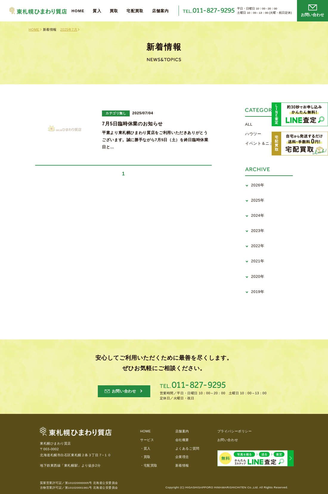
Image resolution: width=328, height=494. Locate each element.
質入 (97, 11)
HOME (78, 11)
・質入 (145, 448)
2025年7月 (68, 29)
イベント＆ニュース (263, 143)
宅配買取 (134, 11)
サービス (147, 440)
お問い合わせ (227, 440)
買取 (114, 11)
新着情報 (182, 465)
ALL (249, 124)
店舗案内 (160, 11)
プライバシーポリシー (234, 431)
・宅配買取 (148, 465)
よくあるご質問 (187, 448)
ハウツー (253, 134)
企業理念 (182, 457)
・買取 (145, 457)
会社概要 (182, 440)
